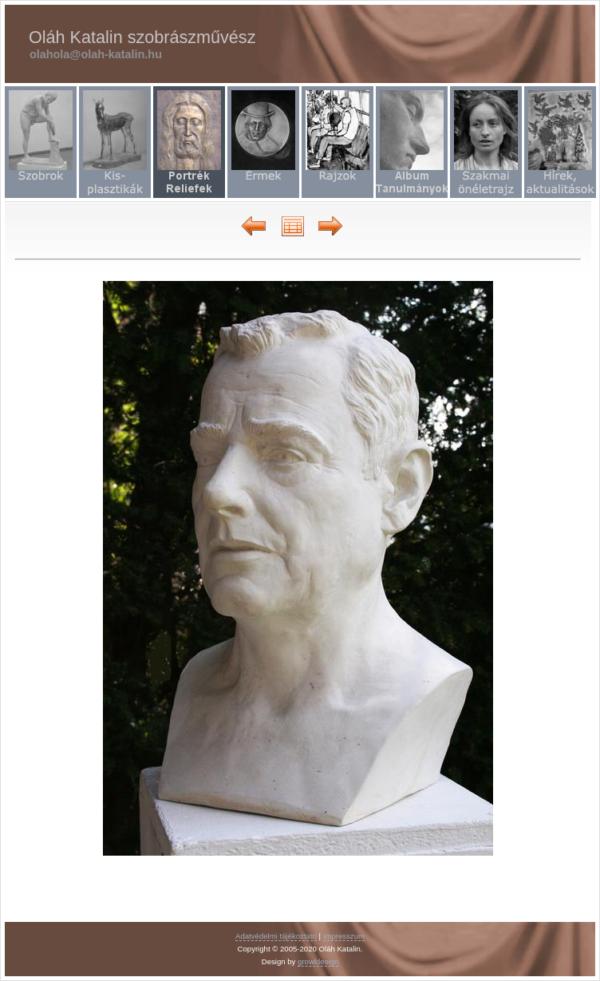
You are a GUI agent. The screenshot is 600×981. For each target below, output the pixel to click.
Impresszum (344, 936)
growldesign (318, 961)
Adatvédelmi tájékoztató (276, 936)
